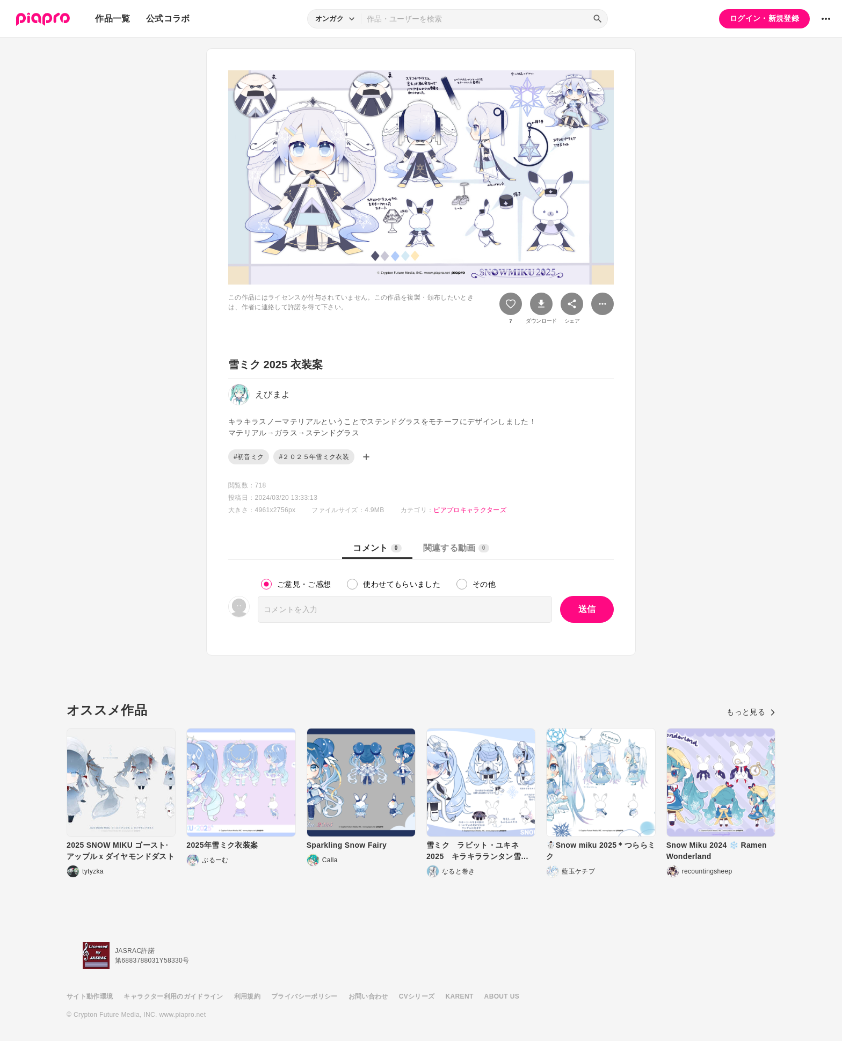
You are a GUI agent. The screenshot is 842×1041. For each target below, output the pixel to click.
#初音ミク (249, 457)
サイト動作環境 (90, 996)
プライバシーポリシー (304, 996)
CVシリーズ (417, 996)
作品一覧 (112, 18)
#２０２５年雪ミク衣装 (314, 457)
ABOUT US (501, 996)
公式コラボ (168, 18)
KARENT (460, 996)
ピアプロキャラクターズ (469, 510)
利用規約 (247, 996)
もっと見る (751, 712)
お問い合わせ (368, 996)
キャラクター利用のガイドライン (173, 996)
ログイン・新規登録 (764, 18)
